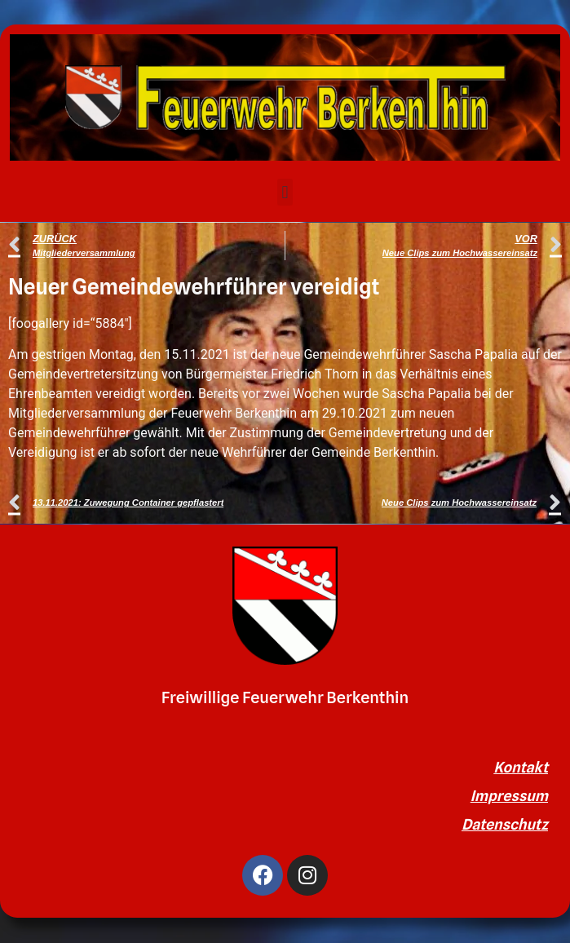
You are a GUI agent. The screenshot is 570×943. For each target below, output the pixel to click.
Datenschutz (505, 824)
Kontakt (520, 767)
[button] (285, 192)
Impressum (509, 795)
